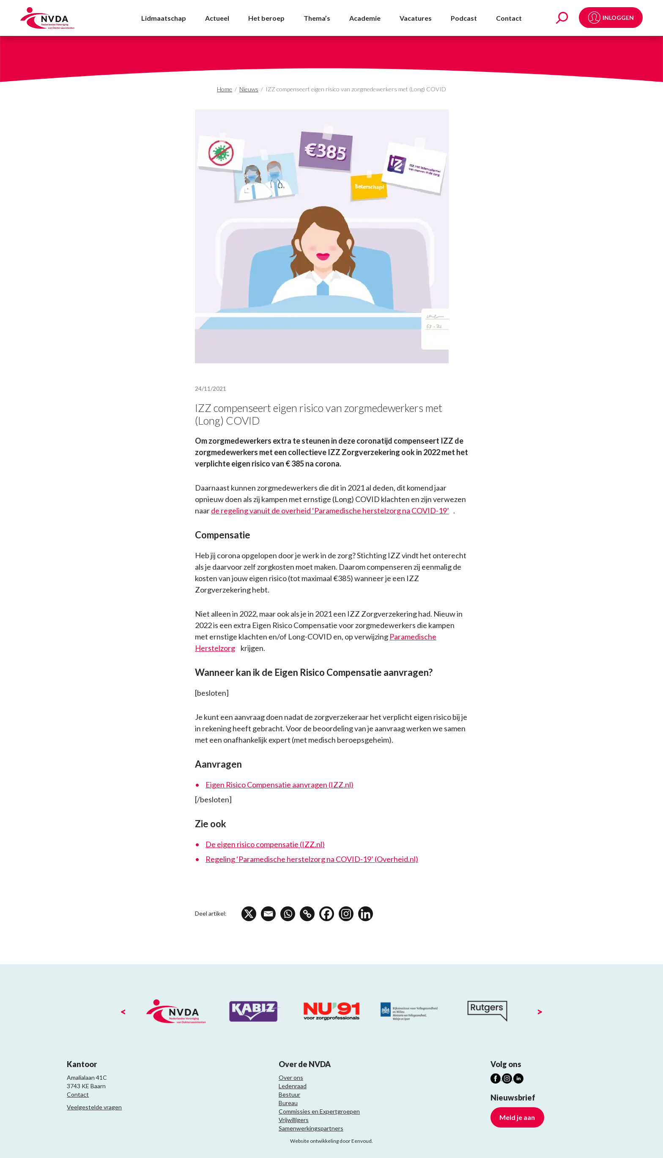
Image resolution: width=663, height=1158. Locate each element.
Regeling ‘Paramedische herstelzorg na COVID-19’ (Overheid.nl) (311, 859)
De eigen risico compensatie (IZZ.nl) (265, 844)
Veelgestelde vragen (94, 1107)
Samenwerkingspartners (311, 1128)
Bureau (288, 1102)
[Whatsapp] (288, 913)
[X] (248, 913)
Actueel (217, 18)
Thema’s (317, 18)
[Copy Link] (308, 913)
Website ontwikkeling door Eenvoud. (331, 1141)
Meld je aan (517, 1117)
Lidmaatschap (163, 18)
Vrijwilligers (294, 1119)
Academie (365, 18)
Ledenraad (293, 1085)
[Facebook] (328, 913)
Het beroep (266, 18)
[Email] (268, 913)
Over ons (291, 1077)
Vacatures (416, 18)
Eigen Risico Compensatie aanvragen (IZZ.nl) (279, 784)
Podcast (464, 18)
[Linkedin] (368, 913)
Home (224, 89)
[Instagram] (348, 913)
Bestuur (289, 1094)
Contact (509, 18)
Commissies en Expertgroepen (319, 1111)
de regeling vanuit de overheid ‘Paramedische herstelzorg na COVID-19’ (330, 510)
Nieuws (248, 89)
